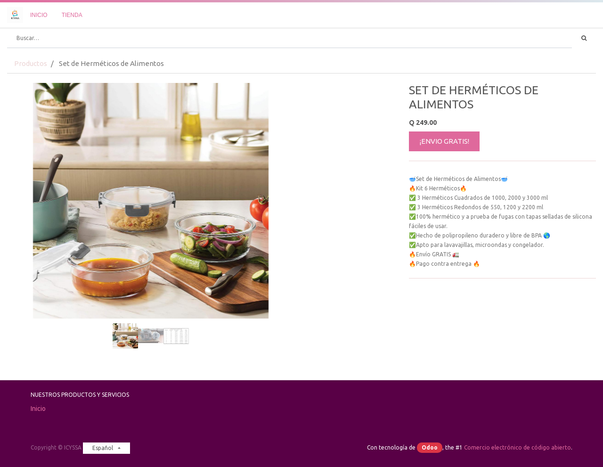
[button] (28, 177)
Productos (30, 63)
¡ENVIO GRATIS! (444, 141)
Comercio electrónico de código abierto (517, 447)
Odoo (430, 447)
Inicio (38, 408)
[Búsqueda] (584, 38)
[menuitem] (39, 15)
